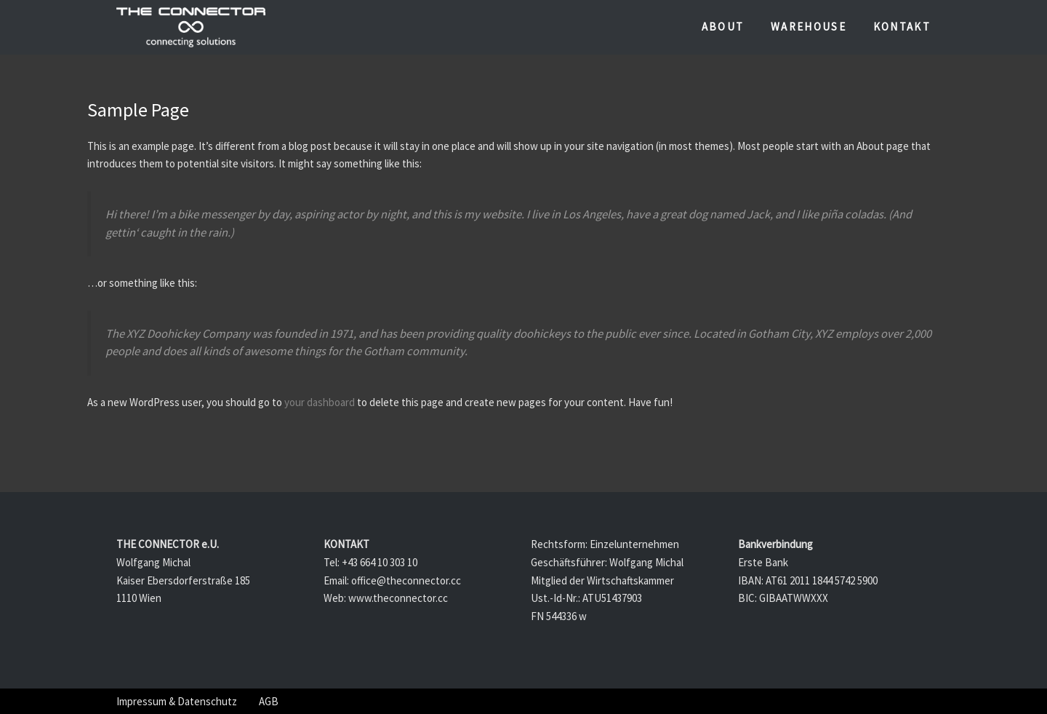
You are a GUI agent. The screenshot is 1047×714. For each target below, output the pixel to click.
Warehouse (808, 26)
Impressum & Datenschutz (176, 701)
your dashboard (319, 402)
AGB (268, 701)
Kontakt (902, 26)
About (723, 26)
